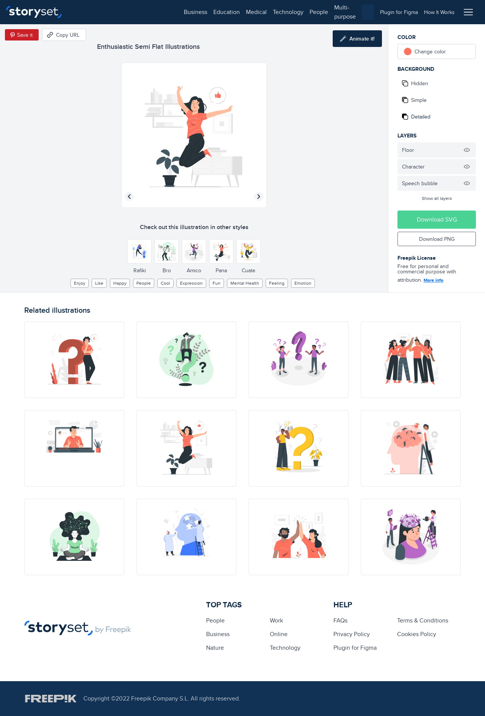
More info (433, 280)
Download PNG (437, 239)
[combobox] (320, 12)
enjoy (79, 283)
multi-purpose (242, 12)
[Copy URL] (64, 35)
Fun (217, 283)
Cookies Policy (416, 634)
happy (120, 283)
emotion (302, 283)
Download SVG (437, 219)
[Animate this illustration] (357, 38)
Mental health (244, 283)
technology (178, 12)
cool (165, 283)
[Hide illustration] (466, 149)
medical (146, 12)
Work (276, 620)
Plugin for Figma (355, 647)
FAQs (340, 620)
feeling (277, 283)
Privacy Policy (351, 634)
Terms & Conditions (422, 620)
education (116, 12)
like (99, 283)
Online (279, 634)
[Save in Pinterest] (22, 35)
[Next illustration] (258, 196)
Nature (215, 647)
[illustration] (74, 359)
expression (191, 283)
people (209, 12)
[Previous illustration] (129, 196)
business (85, 12)
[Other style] (139, 251)
